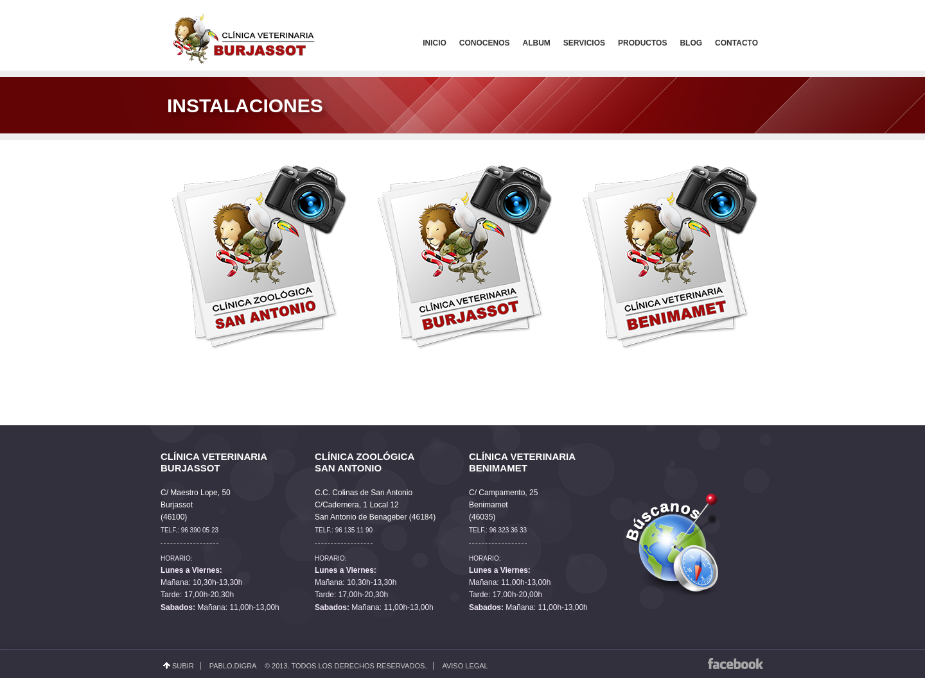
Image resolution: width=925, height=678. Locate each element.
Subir (183, 666)
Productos (642, 42)
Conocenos (484, 42)
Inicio (434, 42)
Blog (691, 42)
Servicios (584, 42)
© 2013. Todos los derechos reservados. (346, 666)
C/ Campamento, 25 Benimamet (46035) (503, 504)
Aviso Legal (465, 666)
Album (537, 42)
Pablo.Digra (232, 666)
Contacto (736, 42)
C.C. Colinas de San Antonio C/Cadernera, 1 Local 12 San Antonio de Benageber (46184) (375, 504)
